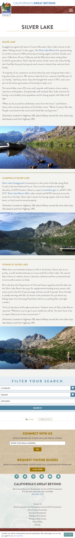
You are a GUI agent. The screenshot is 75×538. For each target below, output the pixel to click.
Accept (68, 534)
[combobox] (37, 388)
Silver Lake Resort (47, 50)
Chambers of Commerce (37, 516)
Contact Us (37, 504)
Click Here (37, 469)
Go (37, 449)
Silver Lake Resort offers (19, 193)
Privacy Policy (37, 521)
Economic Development (37, 513)
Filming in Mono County (37, 519)
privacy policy (18, 535)
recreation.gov (49, 190)
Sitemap (37, 524)
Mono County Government (37, 510)
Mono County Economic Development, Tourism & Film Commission (37, 507)
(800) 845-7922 (37, 494)
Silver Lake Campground (13, 183)
